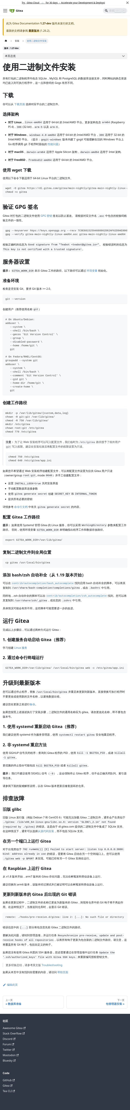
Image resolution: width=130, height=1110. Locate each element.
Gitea (7, 1085)
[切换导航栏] (5, 10)
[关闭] (127, 2)
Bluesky (9, 1060)
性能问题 (53, 144)
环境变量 (92, 270)
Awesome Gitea (14, 1028)
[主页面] (6, 41)
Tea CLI (9, 1091)
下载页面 (19, 104)
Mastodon (11, 1055)
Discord (9, 1039)
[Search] (115, 10)
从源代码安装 (46, 831)
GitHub (9, 1080)
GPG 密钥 (46, 216)
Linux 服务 (20, 648)
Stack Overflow (14, 1033)
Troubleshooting (52, 965)
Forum (8, 1044)
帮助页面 (62, 972)
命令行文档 (21, 507)
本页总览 (10, 56)
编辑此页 (10, 985)
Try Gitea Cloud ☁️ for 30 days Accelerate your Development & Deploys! (63, 2)
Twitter (9, 1050)
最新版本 (34, 31)
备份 (32, 704)
